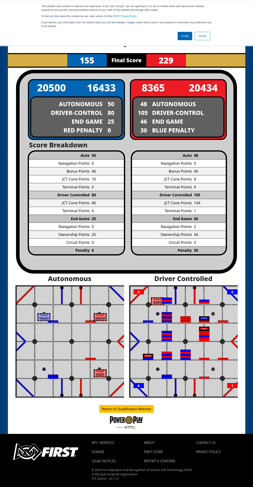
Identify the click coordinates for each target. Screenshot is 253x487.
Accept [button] (185, 36)
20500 (51, 87)
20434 (203, 87)
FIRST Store (153, 452)
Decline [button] (202, 36)
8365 (153, 87)
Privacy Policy (124, 16)
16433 (101, 87)
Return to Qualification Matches (126, 409)
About (149, 442)
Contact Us (206, 442)
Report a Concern (159, 461)
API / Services (103, 442)
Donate (98, 452)
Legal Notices (104, 461)
